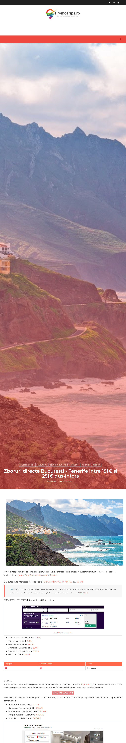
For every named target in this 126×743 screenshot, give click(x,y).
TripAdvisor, (86, 684)
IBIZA (45, 582)
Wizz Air (96, 465)
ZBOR (38, 637)
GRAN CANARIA (56, 582)
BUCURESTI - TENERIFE (63, 633)
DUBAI (79, 582)
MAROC (68, 582)
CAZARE (35, 704)
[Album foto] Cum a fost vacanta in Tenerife (37, 575)
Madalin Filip (51, 481)
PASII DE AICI (83, 593)
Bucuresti (42, 465)
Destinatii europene (59, 465)
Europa (74, 465)
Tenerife (85, 465)
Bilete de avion (27, 465)
